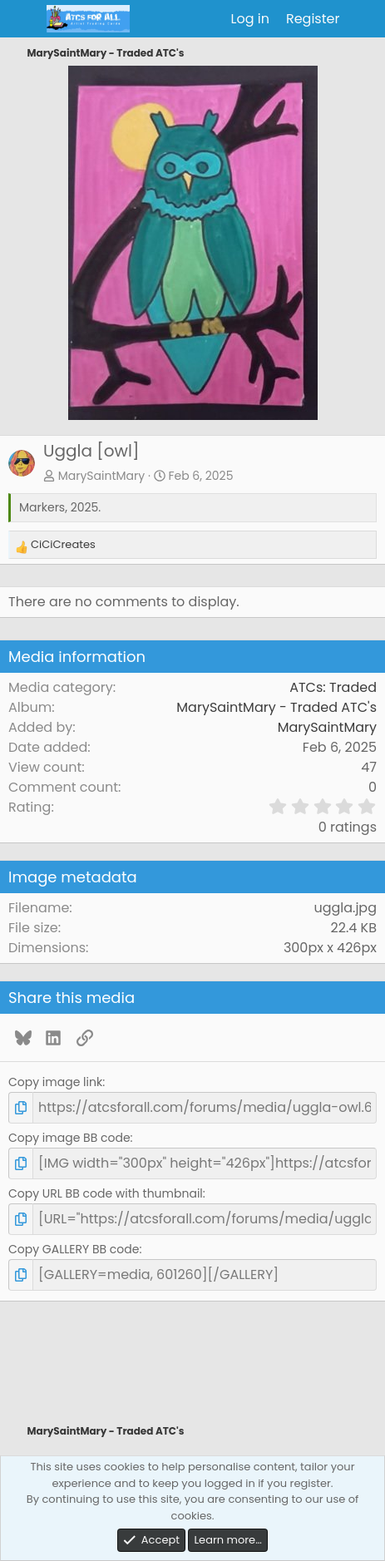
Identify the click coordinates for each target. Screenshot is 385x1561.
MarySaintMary (101, 475)
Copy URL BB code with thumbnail (105, 1193)
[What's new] (365, 19)
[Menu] (22, 19)
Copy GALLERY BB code (73, 1249)
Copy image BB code (69, 1137)
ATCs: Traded (333, 687)
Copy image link (55, 1082)
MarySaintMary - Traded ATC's (276, 707)
